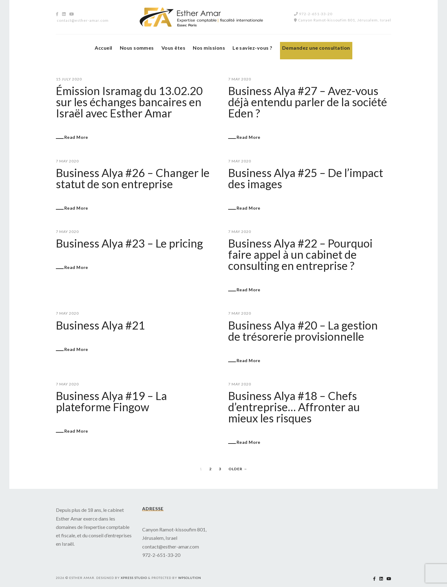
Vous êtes (173, 48)
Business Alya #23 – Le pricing (129, 243)
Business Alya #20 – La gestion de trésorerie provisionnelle (303, 330)
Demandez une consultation (316, 48)
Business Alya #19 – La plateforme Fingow (111, 401)
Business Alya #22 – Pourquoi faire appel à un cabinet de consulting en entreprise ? (300, 254)
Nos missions (209, 48)
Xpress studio (134, 578)
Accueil (103, 48)
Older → (237, 468)
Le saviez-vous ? (253, 48)
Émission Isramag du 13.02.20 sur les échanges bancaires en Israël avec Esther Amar (129, 102)
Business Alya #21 (100, 325)
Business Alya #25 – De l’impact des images (305, 178)
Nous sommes (137, 48)
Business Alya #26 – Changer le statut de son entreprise (133, 178)
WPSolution (189, 578)
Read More (76, 137)
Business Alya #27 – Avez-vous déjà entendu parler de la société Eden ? (307, 102)
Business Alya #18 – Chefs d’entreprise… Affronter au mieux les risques (294, 407)
